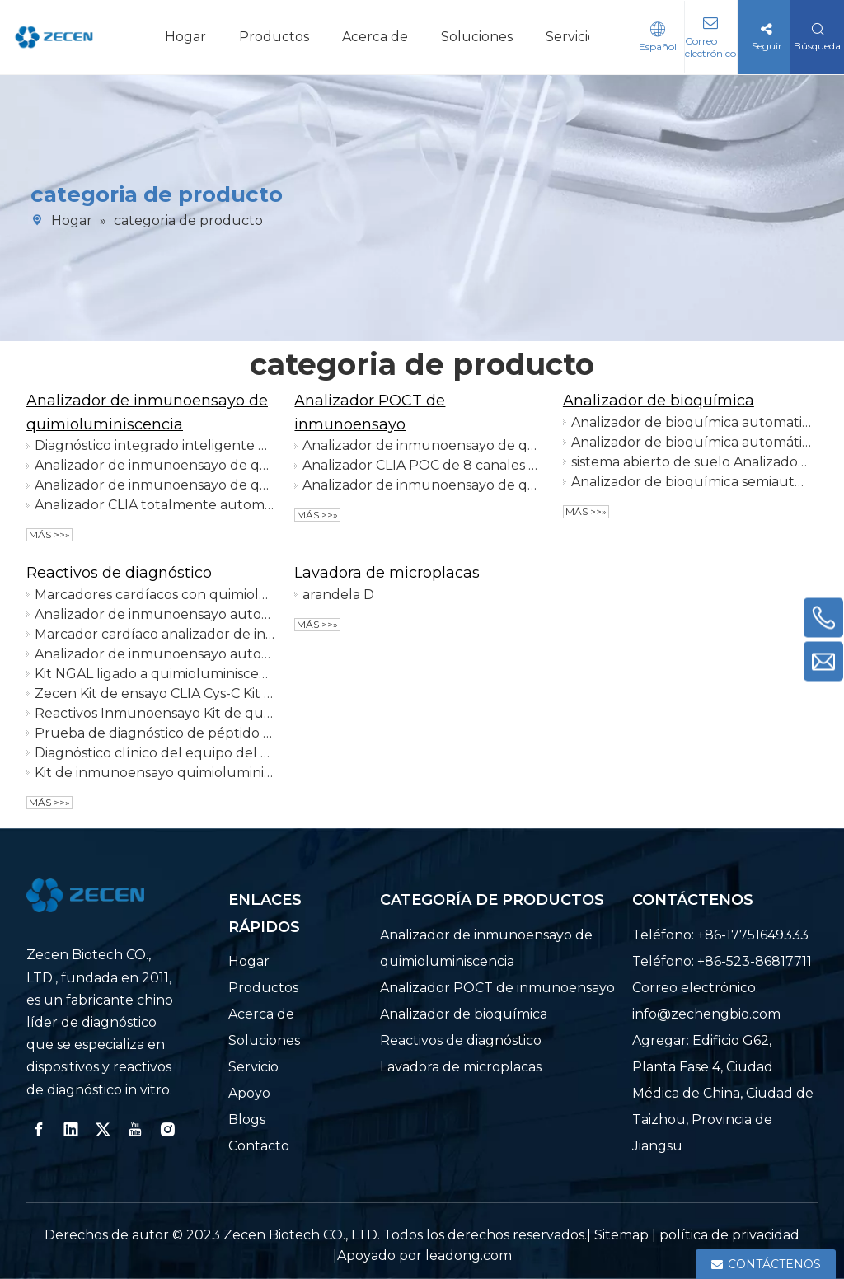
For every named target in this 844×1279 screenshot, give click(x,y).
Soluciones (477, 37)
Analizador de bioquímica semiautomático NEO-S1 (691, 482)
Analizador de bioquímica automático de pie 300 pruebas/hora (691, 442)
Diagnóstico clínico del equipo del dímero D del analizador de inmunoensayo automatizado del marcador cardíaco (154, 753)
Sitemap (621, 1235)
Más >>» (49, 534)
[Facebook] (38, 1129)
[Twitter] (103, 1129)
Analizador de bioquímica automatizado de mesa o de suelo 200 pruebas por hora (691, 422)
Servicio (571, 37)
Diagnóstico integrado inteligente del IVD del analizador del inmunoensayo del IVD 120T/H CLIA (154, 445)
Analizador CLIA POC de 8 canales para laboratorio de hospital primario (422, 465)
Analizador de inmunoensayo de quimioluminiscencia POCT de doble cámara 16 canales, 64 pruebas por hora (422, 485)
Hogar (185, 37)
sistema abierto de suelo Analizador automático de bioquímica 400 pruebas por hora (691, 462)
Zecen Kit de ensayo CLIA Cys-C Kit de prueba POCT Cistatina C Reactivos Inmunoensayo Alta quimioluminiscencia (154, 693)
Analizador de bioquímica (658, 400)
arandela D (338, 594)
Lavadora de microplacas (387, 573)
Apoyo (249, 1093)
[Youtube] (135, 1129)
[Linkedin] (71, 1129)
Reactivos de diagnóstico (119, 573)
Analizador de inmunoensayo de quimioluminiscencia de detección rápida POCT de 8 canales (422, 445)
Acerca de (375, 37)
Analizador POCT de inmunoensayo (497, 988)
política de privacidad (729, 1235)
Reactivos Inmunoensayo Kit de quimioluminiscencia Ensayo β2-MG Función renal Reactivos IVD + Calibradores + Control (154, 713)
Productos (274, 37)
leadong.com (468, 1255)
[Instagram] (167, 1129)
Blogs (246, 1119)
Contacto (258, 1146)
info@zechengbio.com (706, 1014)
